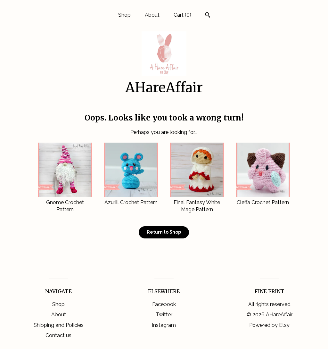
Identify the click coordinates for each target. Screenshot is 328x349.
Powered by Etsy (269, 325)
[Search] (207, 15)
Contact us (58, 335)
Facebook (164, 304)
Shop (124, 15)
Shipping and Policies (59, 325)
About (152, 15)
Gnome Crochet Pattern (65, 202)
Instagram (164, 325)
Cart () (182, 15)
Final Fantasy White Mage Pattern (197, 202)
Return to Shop (164, 232)
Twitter (164, 315)
